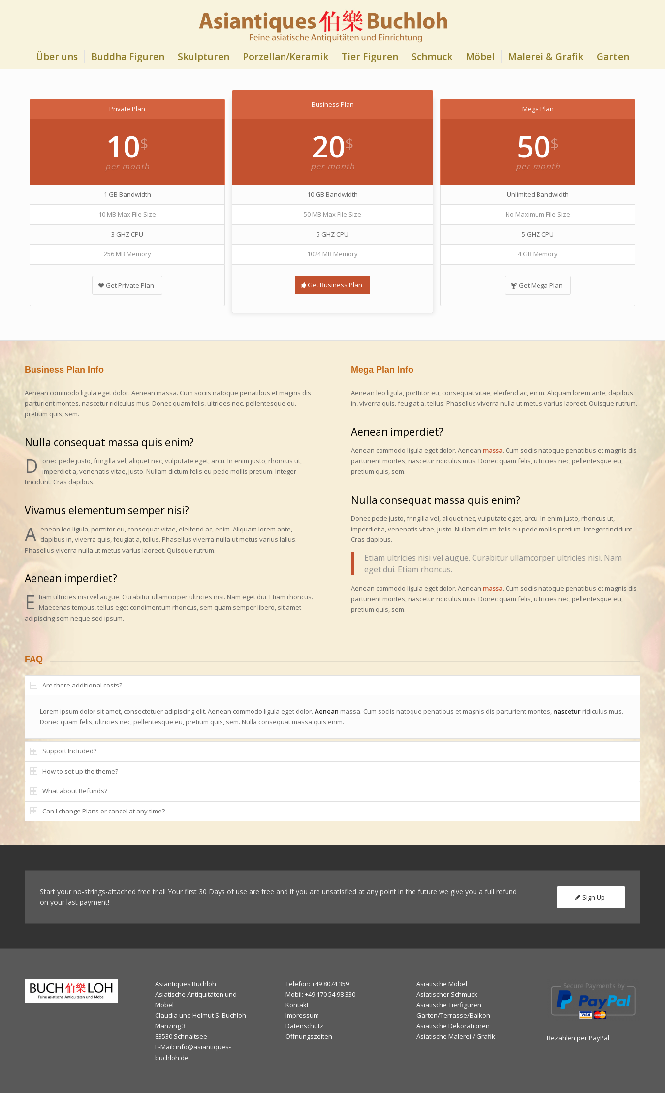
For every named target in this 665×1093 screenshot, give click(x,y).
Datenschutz (304, 1025)
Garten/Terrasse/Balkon (453, 1015)
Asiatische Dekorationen (453, 1025)
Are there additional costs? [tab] (76, 685)
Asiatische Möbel (441, 983)
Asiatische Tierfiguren (448, 1004)
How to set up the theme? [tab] (74, 771)
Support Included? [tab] (63, 751)
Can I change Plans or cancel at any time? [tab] (97, 811)
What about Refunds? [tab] (68, 790)
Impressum (302, 1015)
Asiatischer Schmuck (446, 994)
